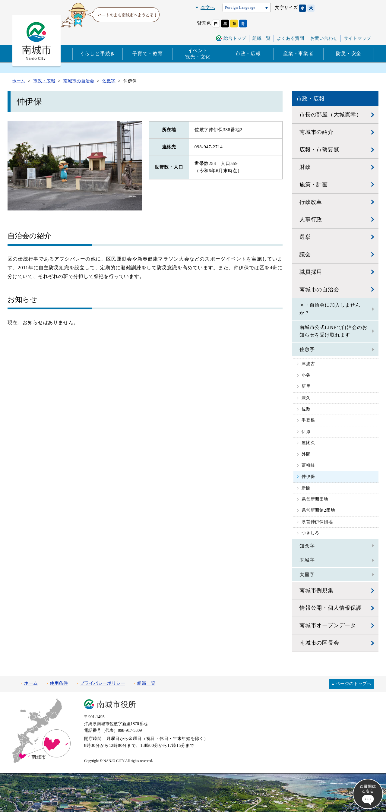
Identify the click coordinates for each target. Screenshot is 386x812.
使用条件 (59, 683)
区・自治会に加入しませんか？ (329, 308)
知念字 (307, 545)
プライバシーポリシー (102, 683)
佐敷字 (307, 349)
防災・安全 (348, 53)
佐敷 (306, 409)
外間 (306, 454)
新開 (306, 488)
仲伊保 (308, 476)
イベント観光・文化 (197, 53)
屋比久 (308, 443)
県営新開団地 (315, 499)
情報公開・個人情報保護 (330, 608)
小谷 (306, 375)
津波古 (308, 364)
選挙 (305, 237)
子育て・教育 (147, 53)
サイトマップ (357, 38)
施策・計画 (313, 185)
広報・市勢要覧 (319, 150)
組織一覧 (261, 38)
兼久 (306, 398)
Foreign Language (240, 7)
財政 (305, 167)
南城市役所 (116, 704)
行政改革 (310, 202)
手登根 (308, 420)
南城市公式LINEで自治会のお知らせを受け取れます (333, 331)
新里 (306, 386)
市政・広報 (248, 53)
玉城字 (307, 560)
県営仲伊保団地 (317, 522)
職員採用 (310, 272)
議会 (305, 254)
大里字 (307, 574)
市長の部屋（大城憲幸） (330, 115)
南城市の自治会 (319, 289)
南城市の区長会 (319, 643)
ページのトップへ (354, 683)
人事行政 (310, 219)
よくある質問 (290, 38)
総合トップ (234, 38)
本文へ (208, 7)
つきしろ (310, 533)
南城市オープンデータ (327, 625)
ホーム (31, 683)
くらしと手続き (97, 53)
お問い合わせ (323, 38)
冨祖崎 (308, 465)
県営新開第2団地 (318, 510)
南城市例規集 (316, 590)
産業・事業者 (298, 53)
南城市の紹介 (316, 132)
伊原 (306, 431)
